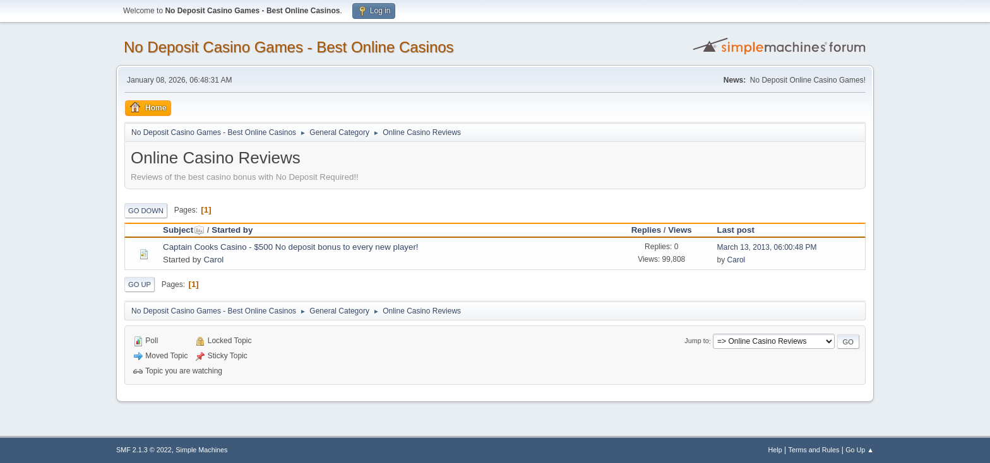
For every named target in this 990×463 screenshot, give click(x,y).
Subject (184, 230)
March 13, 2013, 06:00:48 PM (767, 247)
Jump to (696, 341)
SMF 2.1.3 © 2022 (144, 450)
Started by (232, 230)
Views (680, 230)
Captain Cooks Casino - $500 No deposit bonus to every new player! (291, 247)
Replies (646, 230)
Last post (735, 230)
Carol (213, 259)
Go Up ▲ (859, 450)
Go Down (146, 210)
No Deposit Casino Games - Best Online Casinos (289, 47)
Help (775, 450)
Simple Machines (201, 450)
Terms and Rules (814, 450)
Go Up (139, 284)
